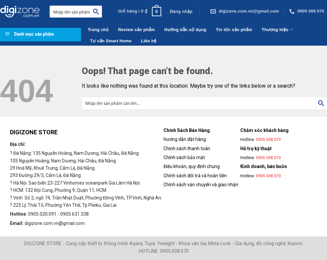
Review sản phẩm (136, 29)
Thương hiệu (277, 29)
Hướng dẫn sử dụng (185, 29)
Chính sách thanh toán (187, 148)
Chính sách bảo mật (184, 157)
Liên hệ (148, 40)
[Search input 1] (73, 11)
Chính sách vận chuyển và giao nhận (201, 184)
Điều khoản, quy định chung (192, 166)
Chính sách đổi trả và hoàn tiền (195, 175)
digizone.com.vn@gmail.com (54, 223)
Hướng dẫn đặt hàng (185, 139)
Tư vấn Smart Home (111, 40)
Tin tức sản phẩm (234, 29)
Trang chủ (98, 29)
